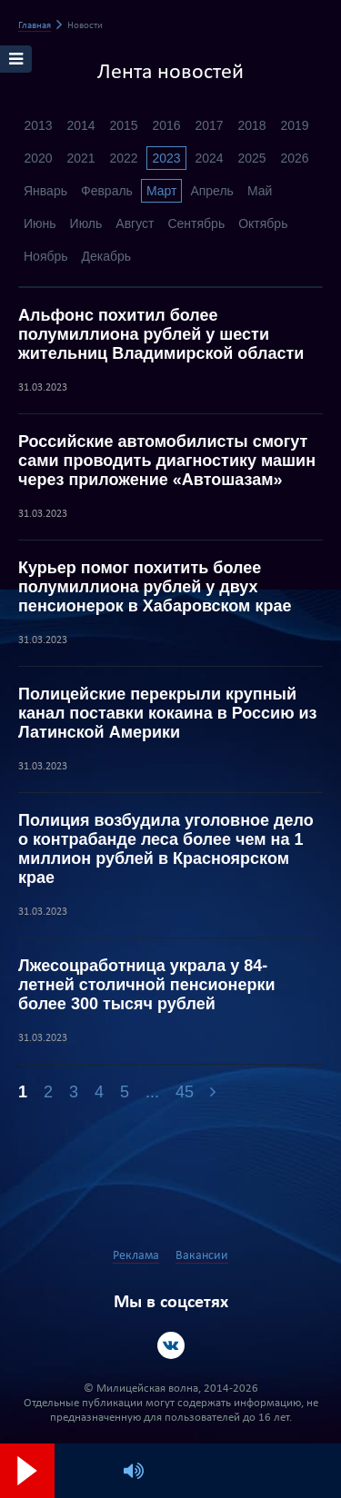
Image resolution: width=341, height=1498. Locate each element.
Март (161, 191)
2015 (123, 125)
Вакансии (202, 1256)
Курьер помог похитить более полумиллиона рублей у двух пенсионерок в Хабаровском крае (154, 587)
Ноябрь (46, 256)
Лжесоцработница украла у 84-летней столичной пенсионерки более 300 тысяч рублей (147, 985)
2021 (80, 158)
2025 (251, 158)
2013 (38, 125)
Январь (45, 191)
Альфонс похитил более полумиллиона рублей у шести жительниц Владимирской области (161, 334)
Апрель (212, 191)
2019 (294, 125)
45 (185, 1092)
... (152, 1092)
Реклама (136, 1256)
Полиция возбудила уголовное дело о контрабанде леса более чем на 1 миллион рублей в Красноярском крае (166, 849)
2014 (80, 125)
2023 (166, 158)
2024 (209, 158)
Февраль (107, 191)
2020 (38, 158)
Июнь (40, 223)
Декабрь (107, 256)
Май (259, 191)
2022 (123, 158)
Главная (34, 26)
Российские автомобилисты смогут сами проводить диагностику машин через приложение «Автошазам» (167, 460)
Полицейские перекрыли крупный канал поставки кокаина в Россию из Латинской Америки (167, 713)
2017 (209, 125)
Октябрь (262, 223)
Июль (86, 223)
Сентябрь (196, 223)
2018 (251, 125)
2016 (166, 125)
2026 (294, 158)
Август (134, 223)
